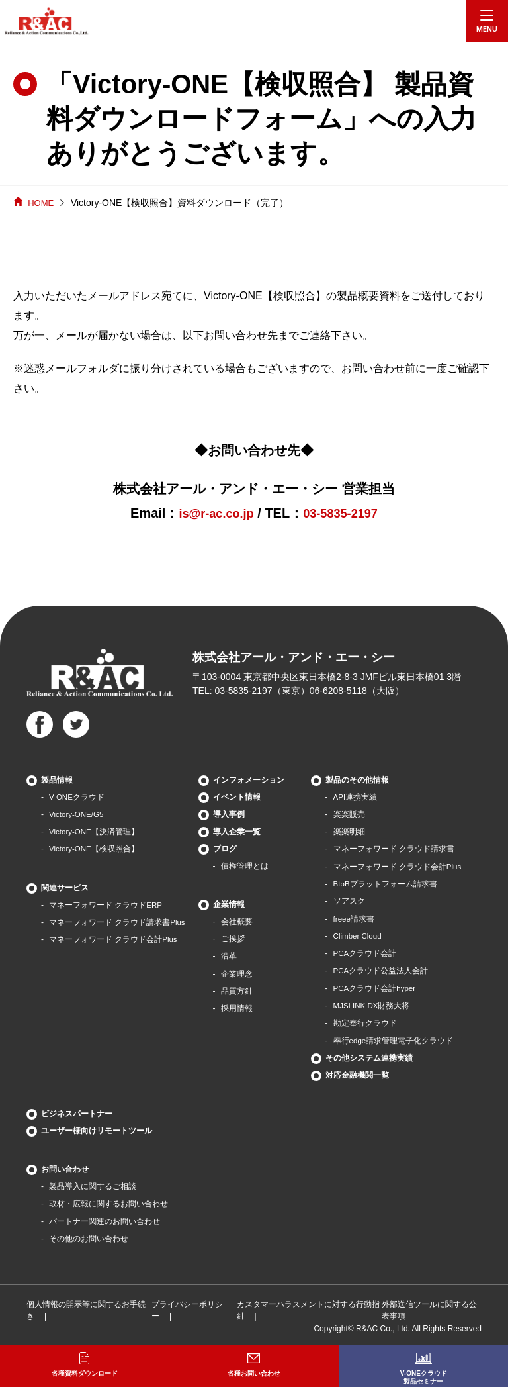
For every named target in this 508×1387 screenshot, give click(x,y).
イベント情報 (237, 797)
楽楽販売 (350, 814)
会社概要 (237, 921)
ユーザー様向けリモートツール (96, 1128)
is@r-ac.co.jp (212, 513)
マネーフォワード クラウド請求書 (394, 848)
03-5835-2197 (344, 513)
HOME (42, 202)
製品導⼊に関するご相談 (92, 1183)
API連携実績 (356, 797)
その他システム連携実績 (369, 1055)
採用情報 (237, 1007)
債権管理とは (245, 866)
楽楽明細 (350, 831)
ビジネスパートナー (76, 1111)
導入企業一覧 (237, 831)
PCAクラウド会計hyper (376, 986)
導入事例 (229, 814)
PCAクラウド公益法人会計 (382, 969)
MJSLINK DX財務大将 (373, 1003)
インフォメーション (249, 780)
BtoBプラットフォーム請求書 (386, 883)
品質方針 (237, 990)
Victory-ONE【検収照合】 (94, 848)
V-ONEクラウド (77, 797)
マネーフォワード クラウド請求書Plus (117, 921)
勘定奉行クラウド (366, 1021)
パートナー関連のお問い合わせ (104, 1218)
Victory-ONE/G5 (77, 814)
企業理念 (237, 973)
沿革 (229, 956)
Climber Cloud (359, 934)
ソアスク (350, 900)
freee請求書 (355, 917)
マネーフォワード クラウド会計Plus (113, 938)
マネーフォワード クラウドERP (106, 904)
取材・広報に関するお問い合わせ (108, 1201)
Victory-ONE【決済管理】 (94, 831)
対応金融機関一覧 (358, 1072)
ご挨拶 (233, 938)
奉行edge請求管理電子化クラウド (394, 1038)
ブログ (225, 848)
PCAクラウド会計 (366, 952)
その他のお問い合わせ (88, 1235)
